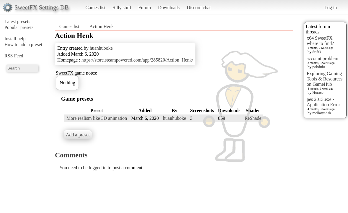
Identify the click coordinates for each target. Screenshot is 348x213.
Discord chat (198, 7)
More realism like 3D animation (96, 118)
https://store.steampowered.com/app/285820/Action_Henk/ (137, 59)
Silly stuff (122, 7)
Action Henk (101, 26)
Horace (318, 92)
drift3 (316, 51)
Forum (144, 7)
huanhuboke (101, 48)
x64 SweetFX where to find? (320, 41)
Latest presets (17, 21)
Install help (15, 38)
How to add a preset (23, 44)
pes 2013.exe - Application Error (323, 102)
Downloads (168, 7)
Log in (330, 7)
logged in (98, 167)
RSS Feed (13, 55)
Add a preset (78, 134)
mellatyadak (321, 113)
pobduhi (318, 66)
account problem (322, 58)
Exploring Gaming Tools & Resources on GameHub (325, 79)
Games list (96, 7)
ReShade (252, 118)
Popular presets (18, 27)
